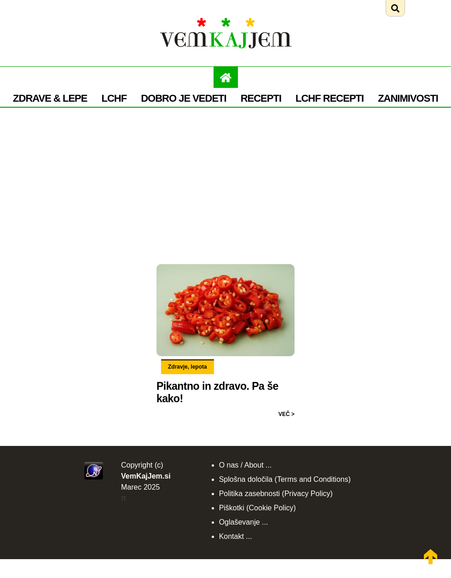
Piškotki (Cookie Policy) (257, 508)
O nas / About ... (245, 465)
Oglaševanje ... (243, 522)
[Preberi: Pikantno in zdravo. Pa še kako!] (225, 265)
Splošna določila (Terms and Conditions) (285, 479)
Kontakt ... (235, 536)
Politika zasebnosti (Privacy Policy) (276, 493)
